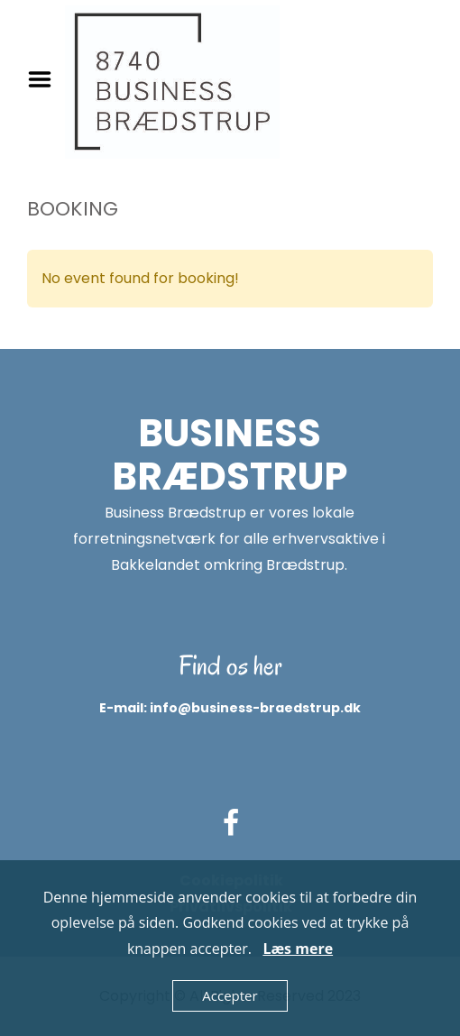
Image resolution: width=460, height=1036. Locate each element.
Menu (46, 79)
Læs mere (297, 948)
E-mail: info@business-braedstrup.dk (230, 708)
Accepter (229, 995)
